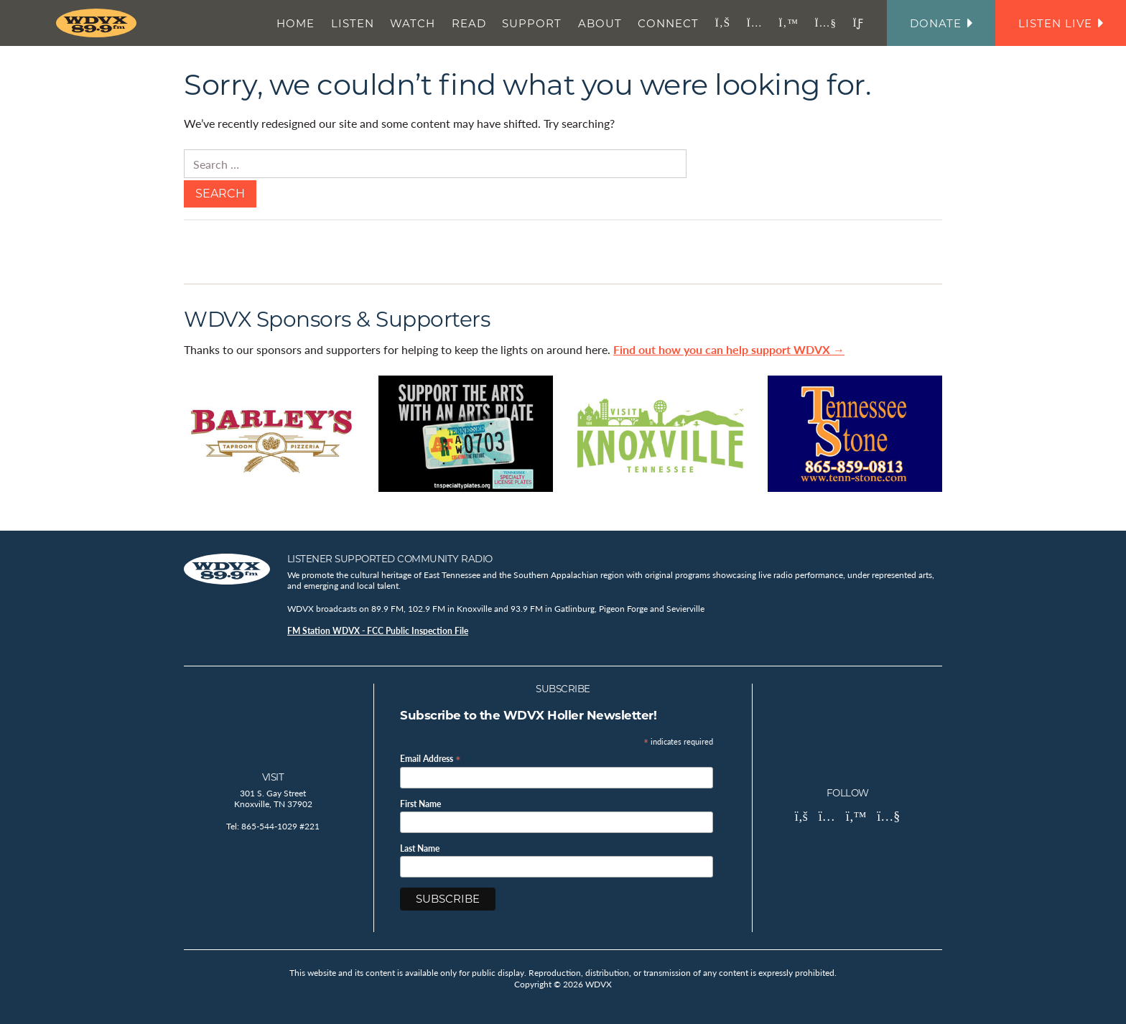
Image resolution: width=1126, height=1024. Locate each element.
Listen (352, 23)
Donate (941, 23)
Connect (668, 23)
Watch (412, 23)
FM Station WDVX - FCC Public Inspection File (377, 631)
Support (532, 23)
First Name (420, 804)
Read (469, 23)
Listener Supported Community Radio (390, 558)
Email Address (430, 758)
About (600, 23)
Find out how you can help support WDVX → (728, 349)
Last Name (419, 849)
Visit (273, 777)
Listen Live (1060, 23)
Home (295, 23)
